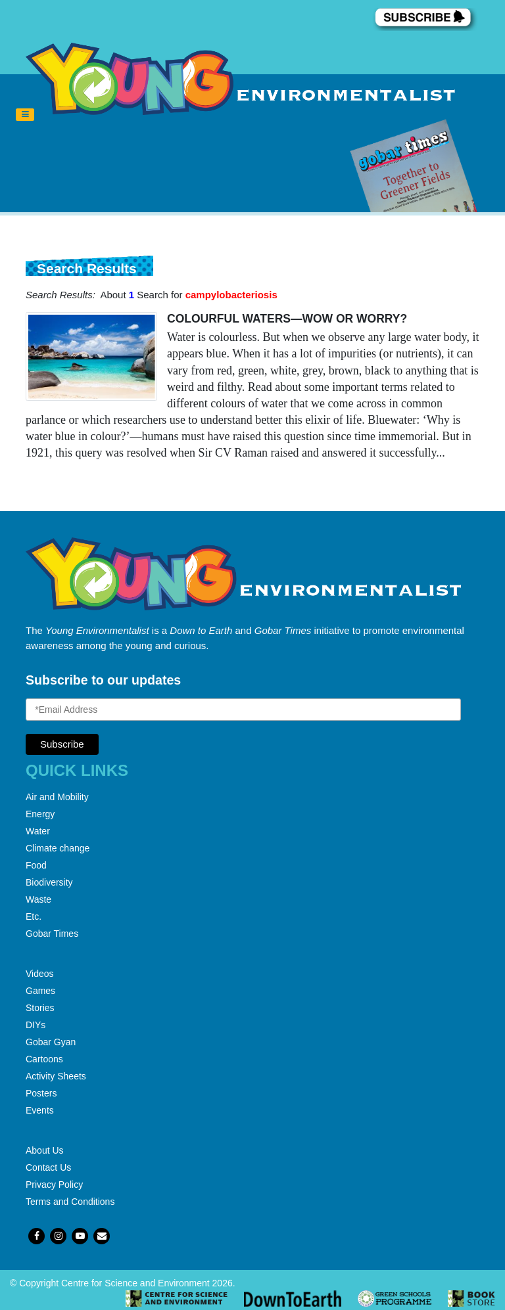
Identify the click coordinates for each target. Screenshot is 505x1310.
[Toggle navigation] (25, 115)
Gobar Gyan (51, 1042)
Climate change (57, 848)
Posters (41, 1093)
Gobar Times (52, 933)
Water (38, 831)
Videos (40, 973)
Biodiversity (49, 882)
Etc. (33, 916)
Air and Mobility (57, 797)
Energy (40, 814)
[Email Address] (243, 709)
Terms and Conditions (70, 1201)
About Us (45, 1150)
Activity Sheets (56, 1076)
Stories (40, 1008)
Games (40, 990)
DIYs (35, 1025)
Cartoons (44, 1059)
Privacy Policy (54, 1184)
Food (36, 865)
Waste (38, 899)
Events (40, 1110)
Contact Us (48, 1167)
